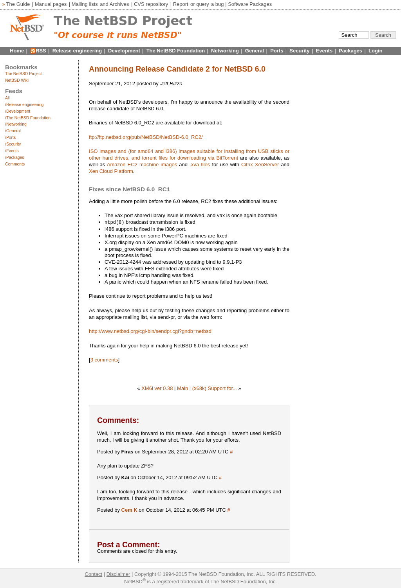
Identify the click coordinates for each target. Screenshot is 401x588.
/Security (13, 144)
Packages (350, 51)
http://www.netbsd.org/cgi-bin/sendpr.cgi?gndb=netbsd (150, 331)
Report (180, 4)
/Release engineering (24, 104)
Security (299, 51)
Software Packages (250, 4)
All (7, 98)
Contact (93, 574)
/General (13, 131)
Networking (225, 51)
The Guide (18, 4)
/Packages (14, 157)
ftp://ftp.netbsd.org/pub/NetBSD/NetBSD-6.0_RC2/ (145, 137)
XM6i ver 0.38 (157, 388)
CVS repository (151, 4)
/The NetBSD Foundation (28, 118)
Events (324, 51)
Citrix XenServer (260, 164)
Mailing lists (85, 4)
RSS (41, 51)
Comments (15, 164)
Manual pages (51, 4)
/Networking (16, 124)
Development (124, 51)
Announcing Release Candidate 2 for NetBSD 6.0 (177, 69)
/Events (12, 151)
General (254, 51)
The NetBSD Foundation (175, 51)
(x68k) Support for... (214, 388)
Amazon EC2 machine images (142, 164)
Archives (119, 4)
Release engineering (77, 51)
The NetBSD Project (23, 74)
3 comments (104, 359)
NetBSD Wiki (17, 80)
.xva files (200, 164)
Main (182, 388)
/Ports (10, 137)
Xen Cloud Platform (111, 171)
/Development (17, 111)
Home (17, 51)
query (202, 4)
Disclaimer (118, 574)
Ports (276, 51)
